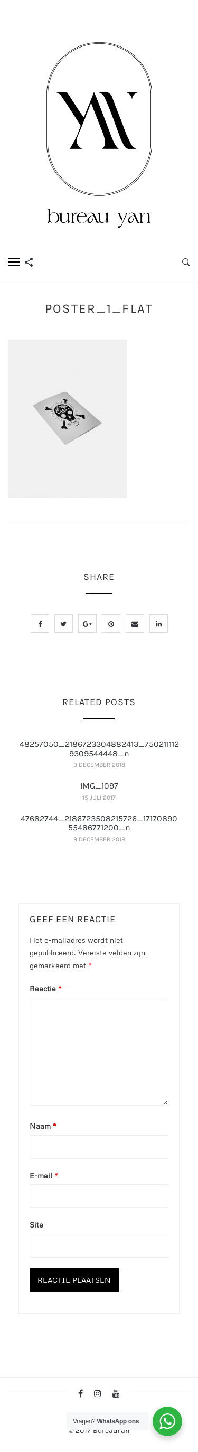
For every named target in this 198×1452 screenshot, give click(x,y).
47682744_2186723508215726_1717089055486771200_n (99, 823)
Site (36, 1224)
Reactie (46, 988)
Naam (43, 1125)
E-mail (44, 1175)
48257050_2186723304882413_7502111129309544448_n (99, 748)
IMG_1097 (99, 786)
